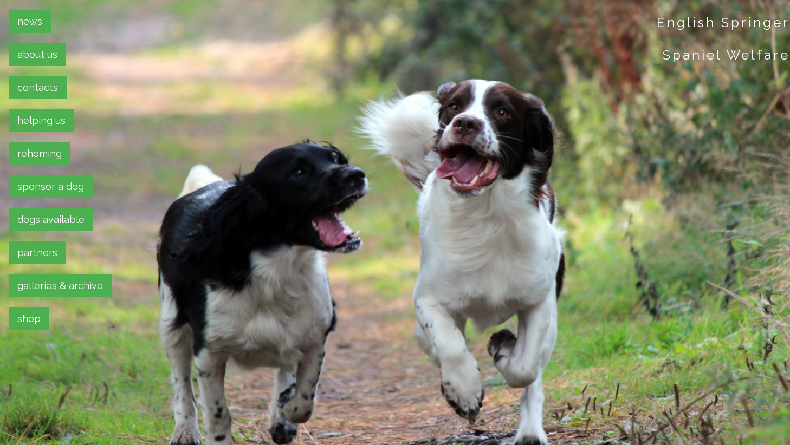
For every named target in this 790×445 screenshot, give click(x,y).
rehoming (39, 153)
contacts (37, 87)
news (29, 21)
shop (29, 318)
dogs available (51, 219)
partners (37, 252)
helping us (41, 120)
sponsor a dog (50, 186)
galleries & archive (60, 285)
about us (37, 54)
